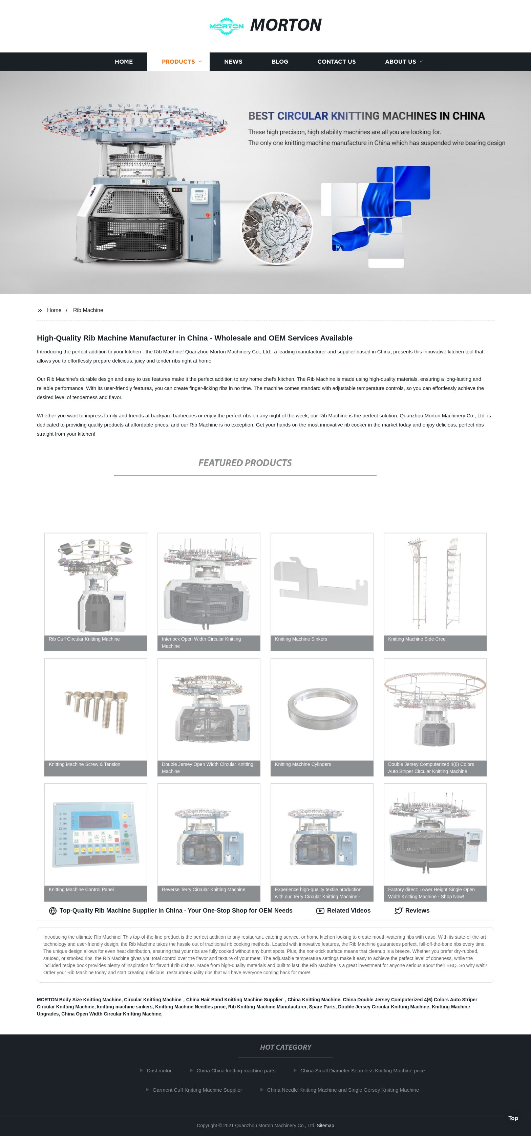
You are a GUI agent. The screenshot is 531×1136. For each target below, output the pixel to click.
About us (400, 62)
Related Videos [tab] (343, 911)
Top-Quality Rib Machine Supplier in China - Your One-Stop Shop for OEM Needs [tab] (171, 911)
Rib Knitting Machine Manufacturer (267, 1006)
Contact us (336, 62)
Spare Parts (322, 1006)
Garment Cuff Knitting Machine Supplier (201, 1090)
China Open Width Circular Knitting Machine (111, 1014)
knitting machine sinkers (124, 1006)
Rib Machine (88, 310)
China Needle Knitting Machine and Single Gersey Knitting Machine (347, 1090)
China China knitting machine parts (239, 1070)
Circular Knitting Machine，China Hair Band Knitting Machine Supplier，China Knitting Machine (232, 999)
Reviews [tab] (412, 911)
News (233, 62)
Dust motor (162, 1070)
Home (124, 62)
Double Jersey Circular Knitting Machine (383, 1006)
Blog (280, 62)
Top (513, 1118)
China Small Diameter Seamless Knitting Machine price (366, 1070)
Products (178, 62)
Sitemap (325, 1125)
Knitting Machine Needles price (190, 1006)
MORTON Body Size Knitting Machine (79, 999)
